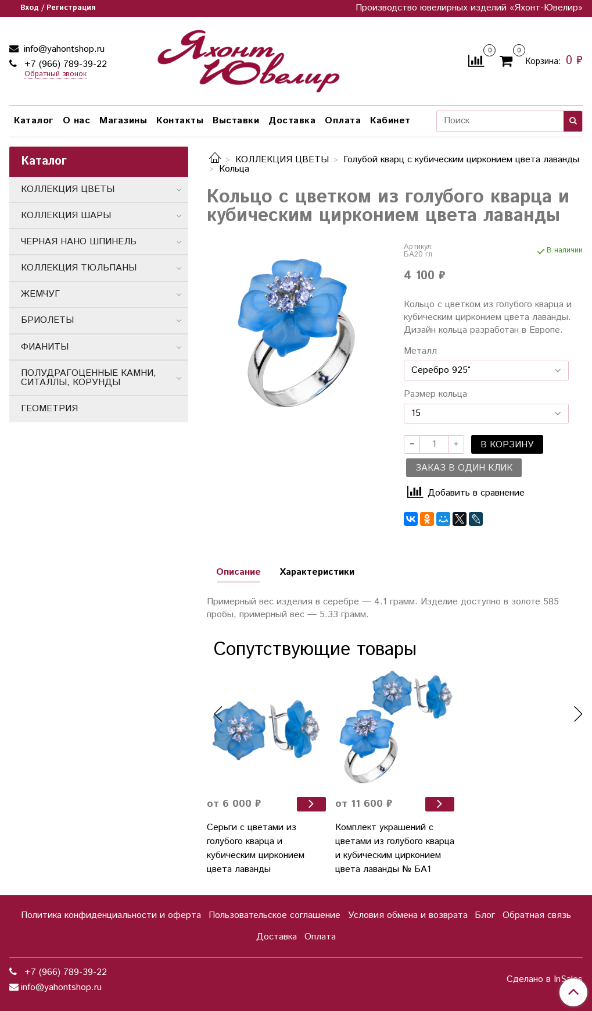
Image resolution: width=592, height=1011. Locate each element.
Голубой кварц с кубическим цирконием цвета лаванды (461, 159)
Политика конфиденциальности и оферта (111, 915)
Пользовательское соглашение (274, 915)
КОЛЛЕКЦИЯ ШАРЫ (66, 215)
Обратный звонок (55, 75)
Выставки (236, 120)
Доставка (291, 120)
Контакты (179, 120)
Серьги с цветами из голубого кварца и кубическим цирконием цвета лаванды (255, 848)
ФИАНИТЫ (45, 347)
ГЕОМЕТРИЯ (49, 408)
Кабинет (390, 120)
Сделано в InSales (545, 979)
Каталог (33, 120)
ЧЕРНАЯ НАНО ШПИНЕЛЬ (79, 241)
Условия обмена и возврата (408, 915)
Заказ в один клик (463, 468)
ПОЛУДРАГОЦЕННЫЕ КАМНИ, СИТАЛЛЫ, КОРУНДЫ (88, 377)
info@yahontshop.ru (63, 49)
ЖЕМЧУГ (40, 294)
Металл (420, 351)
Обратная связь (537, 915)
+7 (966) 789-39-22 (64, 64)
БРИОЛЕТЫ (47, 320)
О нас (77, 120)
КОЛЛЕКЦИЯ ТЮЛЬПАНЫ (79, 268)
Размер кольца (435, 394)
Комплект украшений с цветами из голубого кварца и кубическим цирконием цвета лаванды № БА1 (394, 848)
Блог (485, 915)
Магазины (123, 120)
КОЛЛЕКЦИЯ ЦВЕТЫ (282, 159)
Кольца (234, 169)
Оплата (343, 120)
